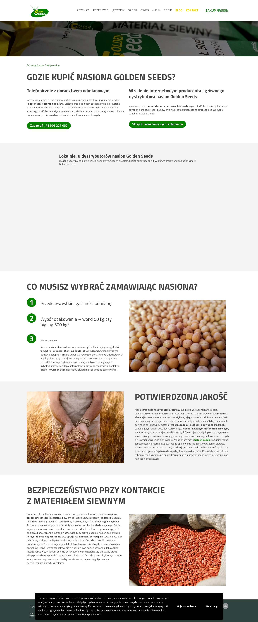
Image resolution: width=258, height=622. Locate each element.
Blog (178, 10)
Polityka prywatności (90, 614)
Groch (132, 10)
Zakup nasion (217, 10)
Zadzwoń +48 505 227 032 (49, 125)
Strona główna (35, 65)
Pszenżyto (101, 10)
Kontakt (192, 10)
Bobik (168, 10)
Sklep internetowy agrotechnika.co (157, 124)
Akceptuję (211, 606)
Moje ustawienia (186, 606)
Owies (144, 10)
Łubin (156, 10)
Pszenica (83, 10)
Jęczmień (118, 10)
